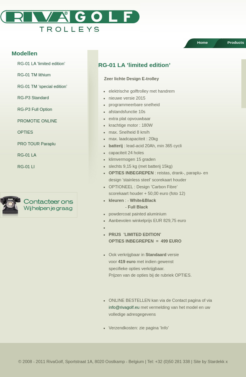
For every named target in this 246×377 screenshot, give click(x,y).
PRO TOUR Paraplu (36, 143)
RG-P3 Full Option (34, 109)
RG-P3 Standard (33, 97)
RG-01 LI (26, 166)
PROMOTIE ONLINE (37, 121)
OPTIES (25, 132)
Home (202, 42)
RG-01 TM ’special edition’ (42, 86)
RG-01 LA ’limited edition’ (41, 63)
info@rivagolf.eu (124, 307)
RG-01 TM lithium (34, 74)
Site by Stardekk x (210, 361)
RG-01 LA (26, 155)
